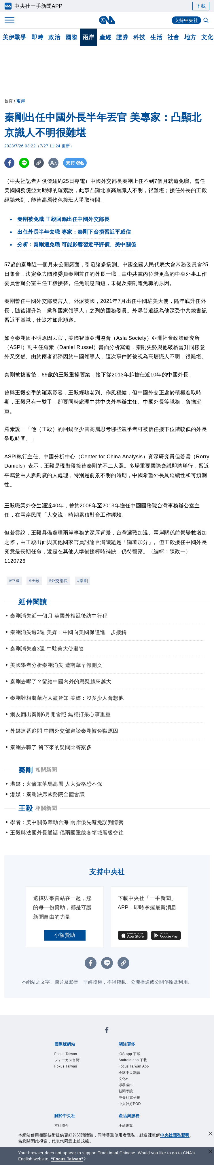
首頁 (8, 101)
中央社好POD (130, 1104)
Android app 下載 (133, 1060)
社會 (173, 37)
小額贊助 (64, 935)
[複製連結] (39, 163)
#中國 (14, 580)
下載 (201, 5)
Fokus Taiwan (65, 1066)
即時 (37, 37)
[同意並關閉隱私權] (211, 1134)
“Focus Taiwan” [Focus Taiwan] (67, 1159)
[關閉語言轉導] (211, 1152)
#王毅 (34, 580)
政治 (54, 37)
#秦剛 (82, 580)
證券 (122, 37)
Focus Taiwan (65, 1054)
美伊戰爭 (14, 37)
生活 (156, 37)
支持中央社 (186, 20)
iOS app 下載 (130, 1054)
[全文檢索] (206, 21)
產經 (105, 37)
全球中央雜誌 (129, 1073)
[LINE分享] (24, 163)
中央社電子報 (129, 1097)
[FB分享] (9, 163)
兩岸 (88, 37)
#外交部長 (58, 580)
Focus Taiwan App (134, 1066)
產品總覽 (126, 1125)
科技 (139, 37)
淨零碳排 (126, 1085)
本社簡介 (61, 1125)
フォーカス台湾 (67, 1060)
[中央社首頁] (107, 20)
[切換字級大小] (53, 163)
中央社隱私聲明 (175, 1135)
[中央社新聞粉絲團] (107, 1031)
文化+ (123, 1079)
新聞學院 (126, 1091)
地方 (190, 37)
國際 (71, 37)
